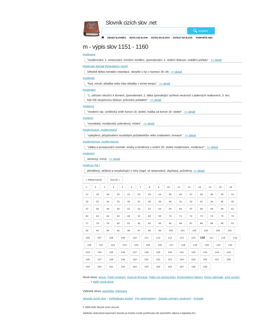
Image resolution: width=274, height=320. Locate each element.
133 (88, 252)
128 (183, 245)
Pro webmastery (145, 298)
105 (230, 230)
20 (118, 194)
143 (205, 252)
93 (97, 230)
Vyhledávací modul (121, 298)
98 (149, 230)
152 (158, 259)
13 (199, 187)
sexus (102, 277)
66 (128, 216)
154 (182, 259)
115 (193, 238)
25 (170, 194)
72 (191, 216)
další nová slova (103, 281)
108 (111, 238)
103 (206, 230)
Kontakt (198, 298)
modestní (89, 153)
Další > (115, 180)
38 (149, 201)
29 (211, 194)
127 (172, 245)
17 (87, 194)
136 (123, 252)
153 (170, 259)
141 (182, 252)
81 (128, 223)
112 (158, 238)
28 (201, 194)
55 (170, 209)
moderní (88, 118)
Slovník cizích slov (94, 298)
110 (135, 238)
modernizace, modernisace (100, 129)
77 (87, 223)
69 (160, 216)
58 (201, 209)
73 (201, 216)
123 (125, 245)
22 (139, 194)
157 (217, 259)
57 (191, 209)
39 (160, 201)
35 (118, 201)
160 (100, 267)
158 (229, 259)
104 (218, 230)
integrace (121, 291)
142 (193, 252)
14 (210, 187)
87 (191, 223)
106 (88, 238)
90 (222, 223)
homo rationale (213, 277)
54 (160, 209)
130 (207, 245)
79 (108, 223)
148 (111, 259)
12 (189, 187)
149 (123, 259)
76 (232, 216)
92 (87, 230)
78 (97, 223)
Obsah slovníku (116, 38)
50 (118, 209)
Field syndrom (116, 277)
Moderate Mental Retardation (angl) (105, 66)
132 (230, 245)
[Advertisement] (182, 9)
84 (160, 223)
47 (87, 209)
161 (111, 267)
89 (211, 223)
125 (148, 245)
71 (180, 216)
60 (222, 209)
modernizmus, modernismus (101, 141)
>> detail (216, 59)
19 (108, 194)
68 (149, 216)
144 (217, 252)
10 (168, 187)
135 (111, 252)
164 (147, 267)
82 (139, 223)
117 (211, 238)
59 (211, 209)
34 (108, 201)
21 (128, 194)
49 (108, 209)
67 (139, 216)
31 (232, 194)
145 (229, 252)
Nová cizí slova (139, 38)
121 (101, 245)
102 (194, 230)
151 (147, 259)
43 (201, 201)
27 (191, 194)
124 (136, 245)
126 (160, 245)
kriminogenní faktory (190, 277)
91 (232, 223)
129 (195, 245)
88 (201, 223)
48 (97, 209)
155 (193, 259)
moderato (89, 78)
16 (230, 187)
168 (193, 267)
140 (170, 252)
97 (139, 230)
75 (222, 216)
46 (232, 201)
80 (118, 223)
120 (89, 245)
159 (88, 267)
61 (232, 209)
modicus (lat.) (91, 165)
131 (219, 245)
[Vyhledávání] (144, 30)
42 (191, 201)
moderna (88, 106)
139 (158, 252)
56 (180, 209)
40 (170, 201)
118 (223, 238)
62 (87, 216)
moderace (89, 54)
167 (182, 267)
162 (123, 267)
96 (128, 230)
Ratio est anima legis (162, 277)
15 (220, 187)
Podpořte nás (204, 38)
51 (128, 209)
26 (180, 194)
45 (222, 201)
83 (149, 223)
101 (183, 230)
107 (100, 238)
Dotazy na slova (183, 38)
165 (158, 267)
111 (147, 238)
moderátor (89, 89)
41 (180, 201)
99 (160, 230)
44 (211, 201)
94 (108, 230)
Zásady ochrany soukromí (174, 298)
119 (235, 238)
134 (100, 252)
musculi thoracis (137, 277)
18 (97, 194)
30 (222, 194)
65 (118, 216)
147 (100, 259)
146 (88, 259)
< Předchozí (94, 180)
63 (97, 216)
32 (87, 201)
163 (135, 267)
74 (211, 216)
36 (128, 201)
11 (179, 187)
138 (147, 252)
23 (149, 194)
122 (113, 245)
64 (108, 216)
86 (180, 223)
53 (149, 209)
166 (170, 267)
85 (170, 223)
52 (139, 209)
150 (135, 259)
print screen (232, 277)
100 (171, 230)
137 (135, 252)
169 (205, 267)
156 (205, 259)
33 (97, 201)
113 (170, 238)
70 (170, 216)
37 (139, 201)
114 (182, 238)
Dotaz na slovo (160, 38)
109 (123, 238)
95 (118, 230)
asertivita (108, 291)
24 (160, 194)
